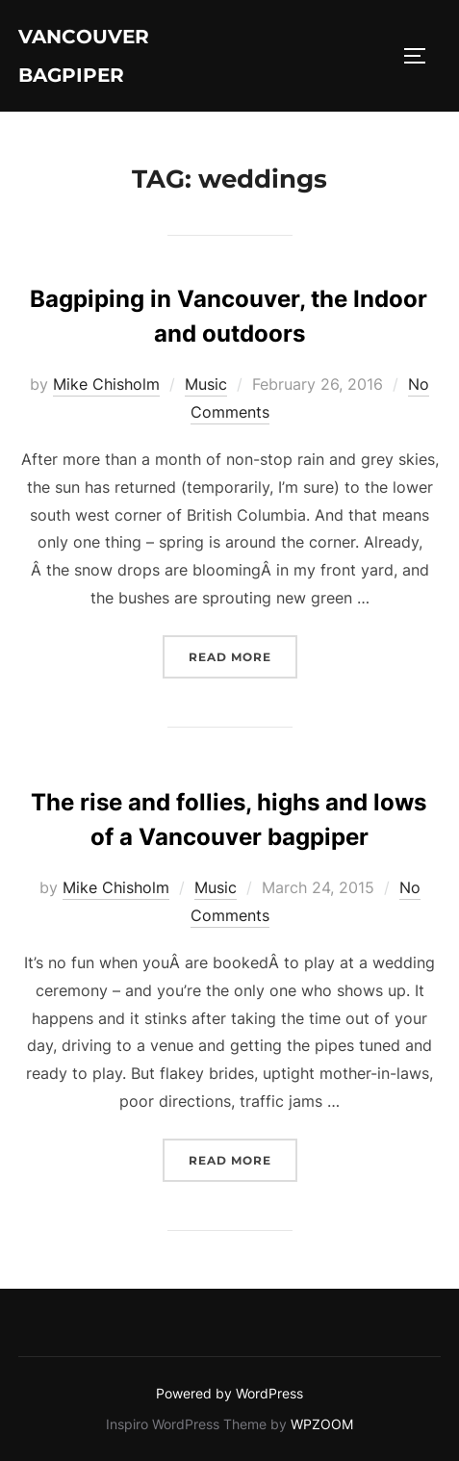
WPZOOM (322, 1424)
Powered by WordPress (229, 1393)
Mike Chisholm (106, 384)
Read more (243, 655)
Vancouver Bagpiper (83, 56)
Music (206, 384)
